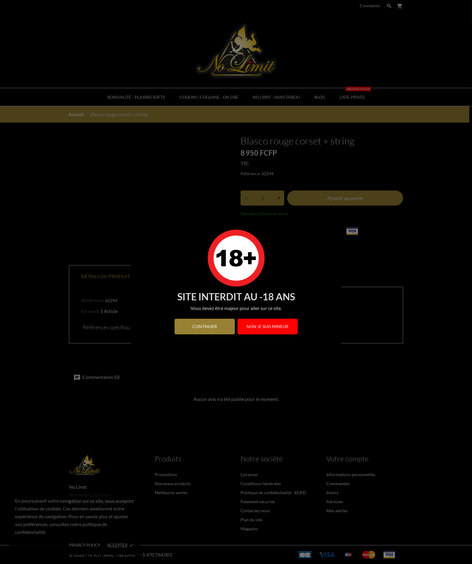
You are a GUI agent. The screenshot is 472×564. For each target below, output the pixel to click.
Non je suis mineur (267, 326)
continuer (204, 326)
